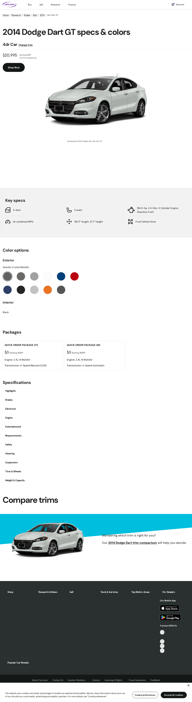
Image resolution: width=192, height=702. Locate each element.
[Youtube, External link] (162, 641)
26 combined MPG (23, 221)
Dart (35, 15)
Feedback (155, 680)
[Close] (188, 685)
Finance (72, 4)
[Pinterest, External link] (162, 650)
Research (55, 4)
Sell (41, 4)
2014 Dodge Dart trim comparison (132, 543)
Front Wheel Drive (146, 221)
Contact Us (57, 680)
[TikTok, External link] (162, 632)
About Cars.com (40, 680)
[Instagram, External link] (162, 646)
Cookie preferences (145, 695)
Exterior (8, 260)
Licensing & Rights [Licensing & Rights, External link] (114, 680)
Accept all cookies (173, 695)
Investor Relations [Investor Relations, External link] (78, 680)
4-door (17, 210)
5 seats (78, 210)
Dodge (27, 15)
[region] (96, 692)
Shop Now (14, 67)
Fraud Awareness (137, 680)
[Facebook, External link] (162, 637)
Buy (30, 4)
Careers (96, 680)
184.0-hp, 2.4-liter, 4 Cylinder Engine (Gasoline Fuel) (157, 209)
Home (6, 15)
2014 (42, 15)
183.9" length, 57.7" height (88, 221)
